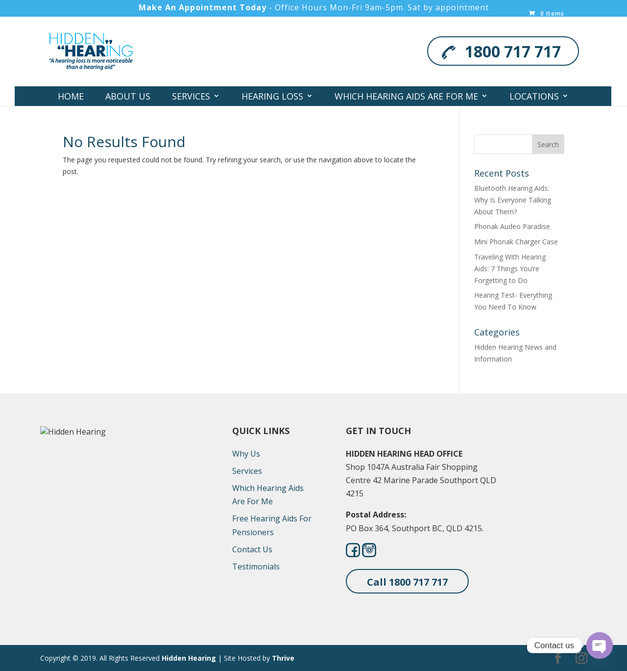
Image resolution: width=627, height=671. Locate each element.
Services (191, 96)
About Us (127, 96)
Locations (534, 96)
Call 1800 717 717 (407, 582)
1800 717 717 (513, 51)
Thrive (283, 658)
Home (71, 96)
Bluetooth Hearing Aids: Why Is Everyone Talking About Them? (512, 199)
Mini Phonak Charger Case (516, 241)
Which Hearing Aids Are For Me (406, 96)
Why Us (246, 453)
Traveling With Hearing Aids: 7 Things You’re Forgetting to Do (510, 268)
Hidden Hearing (189, 658)
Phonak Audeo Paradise (512, 226)
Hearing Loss (272, 96)
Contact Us (261, 116)
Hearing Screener (352, 116)
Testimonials (256, 566)
